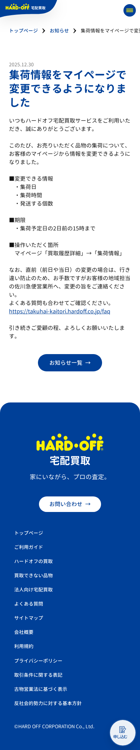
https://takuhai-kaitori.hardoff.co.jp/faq (59, 311)
